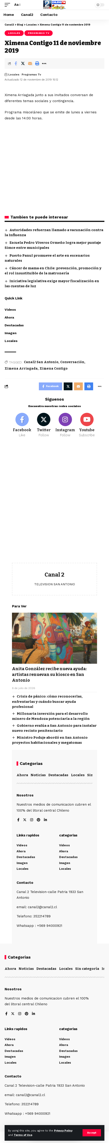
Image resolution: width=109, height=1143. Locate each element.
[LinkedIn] (45, 820)
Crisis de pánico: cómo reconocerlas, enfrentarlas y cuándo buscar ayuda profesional (47, 701)
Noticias (38, 775)
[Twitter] (44, 425)
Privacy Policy (63, 1130)
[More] (44, 63)
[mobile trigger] (8, 5)
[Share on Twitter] (23, 63)
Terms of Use (23, 1135)
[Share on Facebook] (15, 63)
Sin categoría (87, 969)
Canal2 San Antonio (41, 362)
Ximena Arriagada (21, 368)
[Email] (30, 63)
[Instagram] (65, 425)
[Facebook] (22, 425)
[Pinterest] (38, 820)
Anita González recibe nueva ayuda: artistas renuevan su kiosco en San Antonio (49, 674)
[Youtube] (87, 425)
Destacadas (58, 775)
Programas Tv (38, 33)
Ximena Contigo (54, 368)
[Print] (37, 63)
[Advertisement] (54, 503)
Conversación (72, 362)
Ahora (22, 775)
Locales (14, 33)
